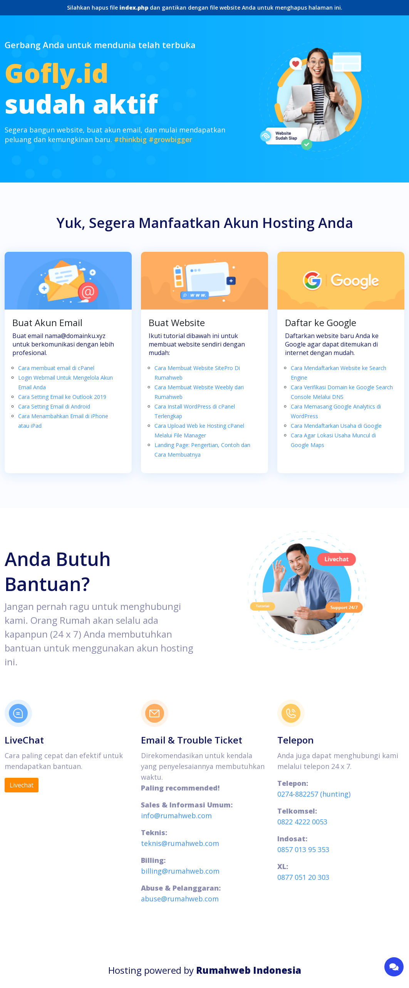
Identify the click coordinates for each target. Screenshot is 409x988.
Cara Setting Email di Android (54, 406)
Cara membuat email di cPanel (56, 368)
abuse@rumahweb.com (180, 898)
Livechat (22, 785)
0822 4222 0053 (302, 821)
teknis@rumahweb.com (180, 843)
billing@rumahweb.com (180, 871)
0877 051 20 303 (303, 877)
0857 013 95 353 (303, 849)
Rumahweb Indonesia (248, 970)
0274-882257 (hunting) (313, 794)
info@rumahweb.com (176, 815)
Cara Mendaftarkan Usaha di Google (336, 425)
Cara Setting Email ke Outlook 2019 (62, 396)
